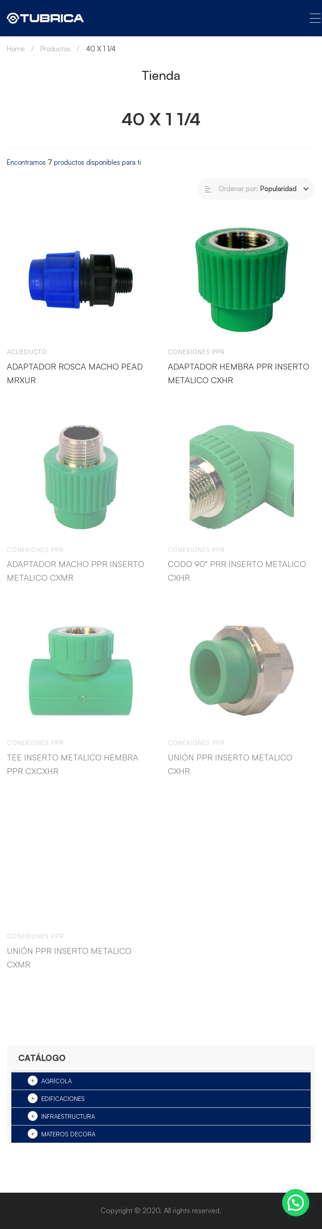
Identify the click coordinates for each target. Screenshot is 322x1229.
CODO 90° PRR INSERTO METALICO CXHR (237, 579)
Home (16, 48)
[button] (295, 1202)
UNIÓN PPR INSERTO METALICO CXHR (230, 772)
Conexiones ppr (196, 351)
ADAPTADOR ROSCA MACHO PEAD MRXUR (75, 373)
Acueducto (27, 351)
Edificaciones (63, 1098)
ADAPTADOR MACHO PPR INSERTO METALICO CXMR (75, 579)
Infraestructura (68, 1116)
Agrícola (56, 1081)
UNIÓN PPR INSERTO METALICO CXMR (69, 965)
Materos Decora (68, 1134)
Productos (55, 48)
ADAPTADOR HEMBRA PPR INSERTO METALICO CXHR (238, 373)
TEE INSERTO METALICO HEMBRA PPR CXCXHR (72, 772)
